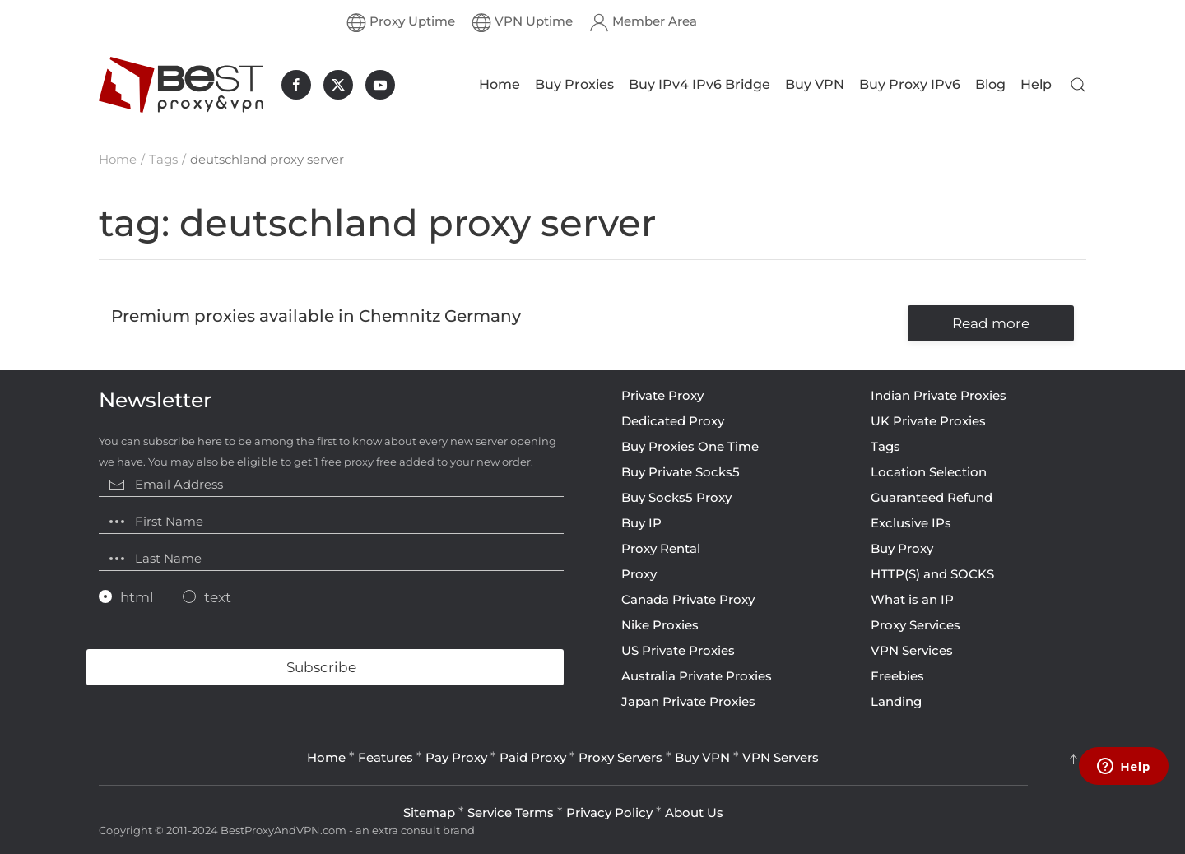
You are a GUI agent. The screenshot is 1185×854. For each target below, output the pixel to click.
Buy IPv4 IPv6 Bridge (699, 84)
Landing (896, 701)
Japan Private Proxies (688, 701)
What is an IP (912, 599)
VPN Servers (780, 757)
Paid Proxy (533, 757)
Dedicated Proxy (672, 421)
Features (385, 757)
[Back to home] (181, 85)
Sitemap (429, 812)
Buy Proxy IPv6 (909, 84)
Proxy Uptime (400, 22)
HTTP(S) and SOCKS (932, 574)
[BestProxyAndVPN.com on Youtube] (380, 85)
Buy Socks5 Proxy (676, 497)
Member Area (643, 22)
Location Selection (929, 472)
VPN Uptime (522, 22)
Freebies (897, 676)
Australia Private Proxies (696, 676)
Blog (990, 84)
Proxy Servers (620, 757)
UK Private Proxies (928, 421)
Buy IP (641, 523)
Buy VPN (814, 84)
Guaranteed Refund (931, 497)
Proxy (639, 574)
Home (499, 84)
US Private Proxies (678, 650)
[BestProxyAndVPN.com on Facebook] (296, 85)
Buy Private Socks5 (680, 472)
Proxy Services (915, 625)
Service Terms (510, 812)
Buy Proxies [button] (574, 84)
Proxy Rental (660, 548)
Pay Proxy (456, 757)
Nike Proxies (660, 625)
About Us (694, 812)
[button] (1078, 85)
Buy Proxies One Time (690, 446)
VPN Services (912, 650)
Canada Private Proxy (688, 599)
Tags (885, 446)
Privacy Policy (609, 812)
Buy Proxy (902, 548)
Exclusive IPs (911, 523)
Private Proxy (662, 395)
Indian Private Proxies (938, 395)
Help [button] (1036, 84)
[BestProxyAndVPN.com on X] (338, 85)
